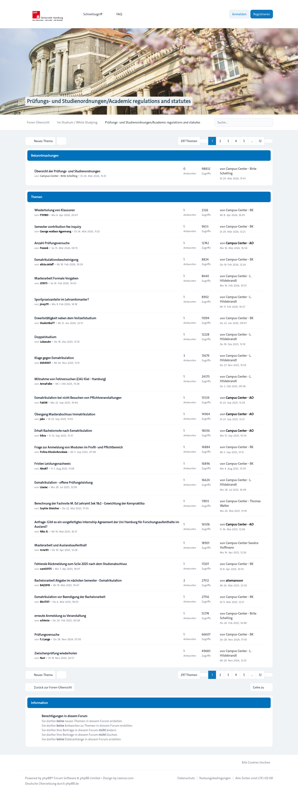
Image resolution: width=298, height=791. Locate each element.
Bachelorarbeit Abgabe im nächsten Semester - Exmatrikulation (78, 580)
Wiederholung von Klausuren (54, 210)
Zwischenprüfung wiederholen (55, 653)
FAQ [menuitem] (116, 14)
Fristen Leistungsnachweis (52, 463)
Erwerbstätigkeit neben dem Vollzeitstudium (65, 318)
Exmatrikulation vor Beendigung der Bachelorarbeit (69, 597)
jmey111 (44, 304)
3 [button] (228, 141)
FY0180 (44, 214)
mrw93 (44, 550)
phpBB (46, 778)
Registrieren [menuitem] (261, 14)
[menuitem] (91, 14)
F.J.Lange (45, 639)
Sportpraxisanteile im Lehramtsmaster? (61, 299)
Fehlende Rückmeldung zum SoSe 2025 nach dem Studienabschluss (80, 564)
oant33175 (46, 568)
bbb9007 (45, 362)
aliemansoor (234, 580)
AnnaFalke (46, 383)
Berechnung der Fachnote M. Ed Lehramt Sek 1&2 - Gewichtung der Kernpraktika (89, 503)
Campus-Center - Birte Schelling (58, 176)
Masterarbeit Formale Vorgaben (56, 278)
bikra (43, 435)
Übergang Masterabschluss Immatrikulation (64, 414)
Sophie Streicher (49, 508)
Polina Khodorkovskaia (53, 452)
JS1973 (43, 283)
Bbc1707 (44, 601)
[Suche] (260, 122)
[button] (268, 141)
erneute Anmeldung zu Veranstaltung (60, 615)
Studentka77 (47, 322)
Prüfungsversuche (46, 634)
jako (42, 419)
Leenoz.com (125, 778)
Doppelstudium (45, 337)
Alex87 (44, 468)
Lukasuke (45, 341)
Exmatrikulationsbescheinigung (56, 259)
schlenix (44, 620)
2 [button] (220, 141)
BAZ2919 (45, 585)
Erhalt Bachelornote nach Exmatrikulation (63, 430)
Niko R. (44, 531)
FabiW (43, 402)
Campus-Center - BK (239, 210)
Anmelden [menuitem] (239, 14)
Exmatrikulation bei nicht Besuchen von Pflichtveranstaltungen (77, 397)
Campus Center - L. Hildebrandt (235, 278)
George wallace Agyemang (55, 231)
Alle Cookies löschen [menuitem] (253, 762)
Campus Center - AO (240, 243)
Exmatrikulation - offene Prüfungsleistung (63, 482)
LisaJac (44, 487)
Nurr (42, 658)
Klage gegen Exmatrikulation (54, 358)
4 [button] (236, 141)
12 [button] (260, 141)
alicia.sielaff (47, 264)
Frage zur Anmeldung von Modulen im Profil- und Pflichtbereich (78, 447)
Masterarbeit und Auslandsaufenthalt (60, 545)
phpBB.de (72, 783)
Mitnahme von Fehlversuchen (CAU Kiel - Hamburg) (70, 379)
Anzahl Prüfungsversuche (51, 243)
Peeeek (44, 247)
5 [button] (244, 141)
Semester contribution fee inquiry (57, 226)
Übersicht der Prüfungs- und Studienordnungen (67, 171)
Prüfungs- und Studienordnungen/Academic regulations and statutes (109, 101)
